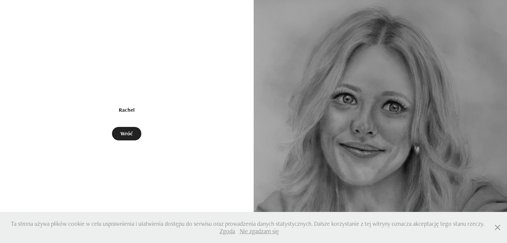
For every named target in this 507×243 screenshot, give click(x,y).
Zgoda (227, 231)
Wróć (126, 133)
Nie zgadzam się (259, 231)
